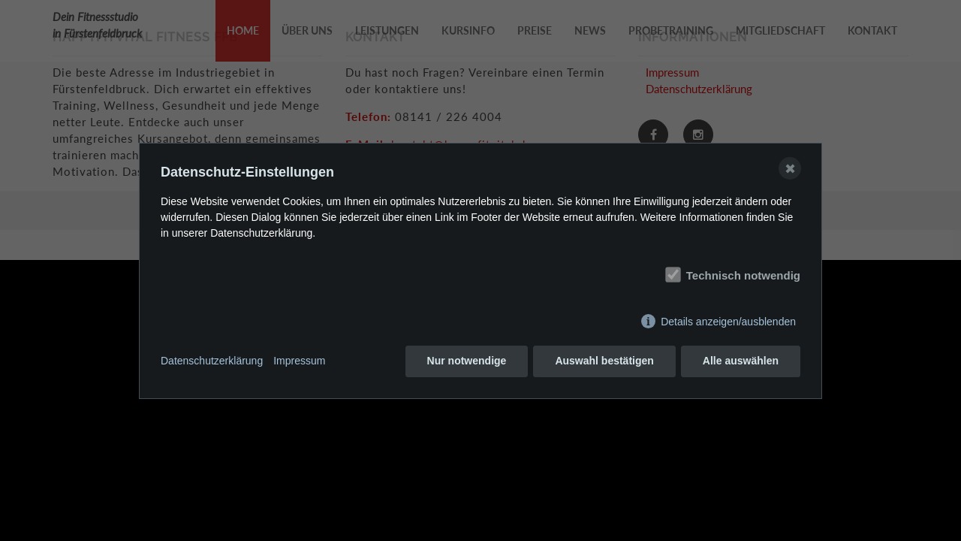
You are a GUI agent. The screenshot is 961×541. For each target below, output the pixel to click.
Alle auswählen (741, 361)
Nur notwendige (467, 361)
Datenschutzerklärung (212, 361)
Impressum (299, 361)
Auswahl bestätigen (604, 361)
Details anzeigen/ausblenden (728, 322)
